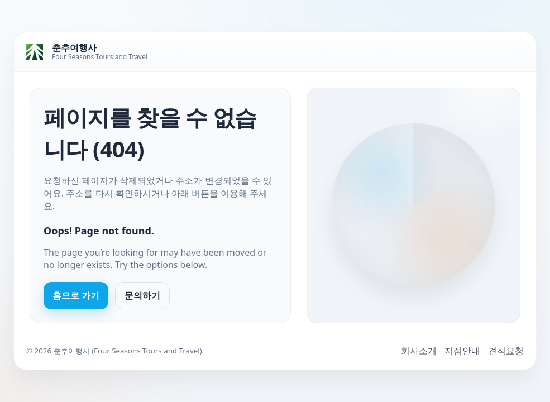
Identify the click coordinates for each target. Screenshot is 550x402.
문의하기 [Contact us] (142, 295)
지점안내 (462, 350)
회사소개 (419, 350)
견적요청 (506, 350)
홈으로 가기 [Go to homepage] (75, 295)
